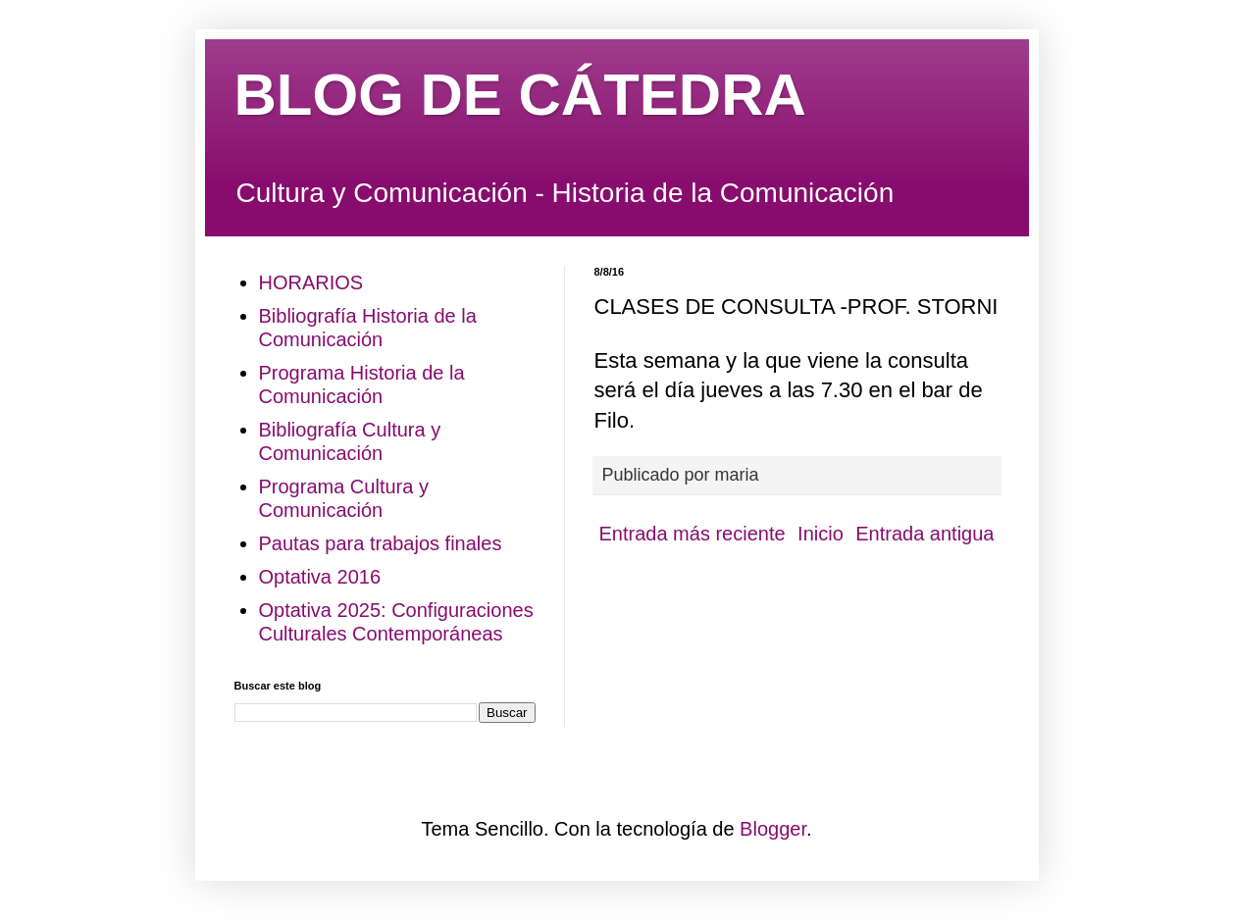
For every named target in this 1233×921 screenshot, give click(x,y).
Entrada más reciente (692, 533)
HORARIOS (311, 282)
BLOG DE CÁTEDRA (520, 95)
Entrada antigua (924, 533)
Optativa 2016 (320, 577)
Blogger (773, 829)
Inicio (820, 533)
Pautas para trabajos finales (380, 543)
